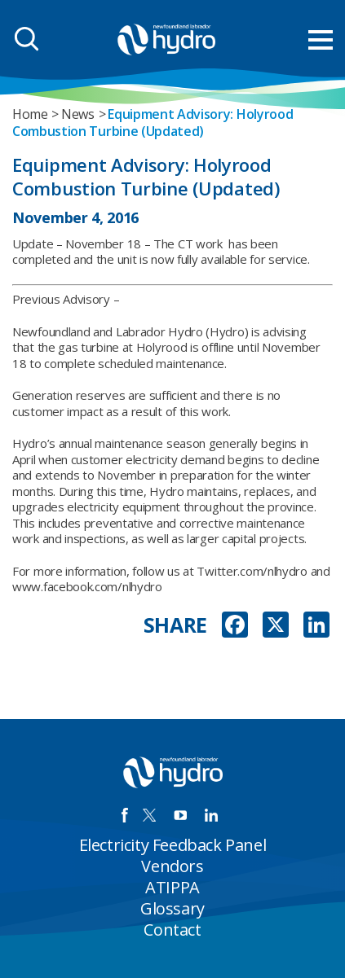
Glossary (172, 908)
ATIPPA (172, 887)
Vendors (172, 866)
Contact (172, 930)
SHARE (176, 625)
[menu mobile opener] (320, 40)
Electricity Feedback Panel (173, 845)
